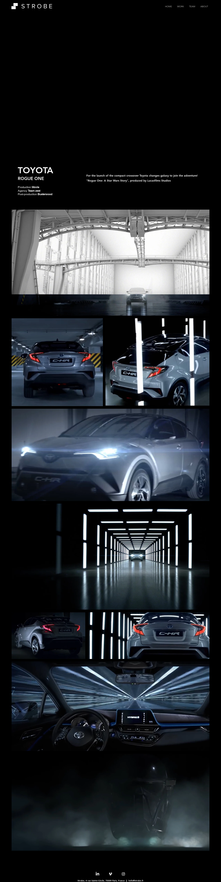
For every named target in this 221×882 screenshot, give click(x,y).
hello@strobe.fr (135, 880)
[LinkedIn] (97, 874)
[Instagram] (123, 874)
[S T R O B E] (40, 6)
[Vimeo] (110, 874)
